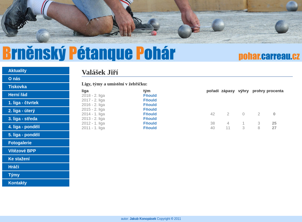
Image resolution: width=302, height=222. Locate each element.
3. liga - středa (22, 118)
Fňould (150, 95)
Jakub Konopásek (143, 218)
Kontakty (17, 182)
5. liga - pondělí (24, 134)
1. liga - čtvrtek (23, 102)
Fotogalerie (19, 142)
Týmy (14, 174)
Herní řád (17, 94)
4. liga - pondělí (24, 126)
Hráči (13, 166)
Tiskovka (17, 86)
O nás (14, 78)
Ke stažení (19, 158)
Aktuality (17, 70)
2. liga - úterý (21, 110)
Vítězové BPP (22, 150)
